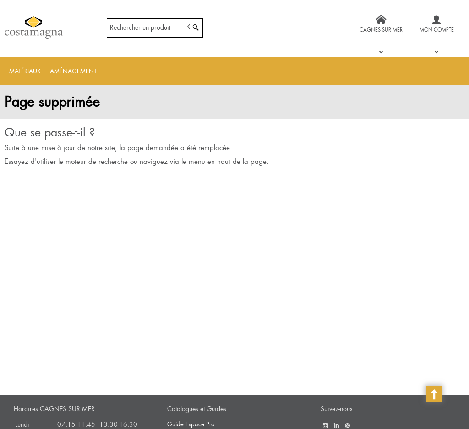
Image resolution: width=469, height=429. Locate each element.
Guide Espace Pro (190, 424)
